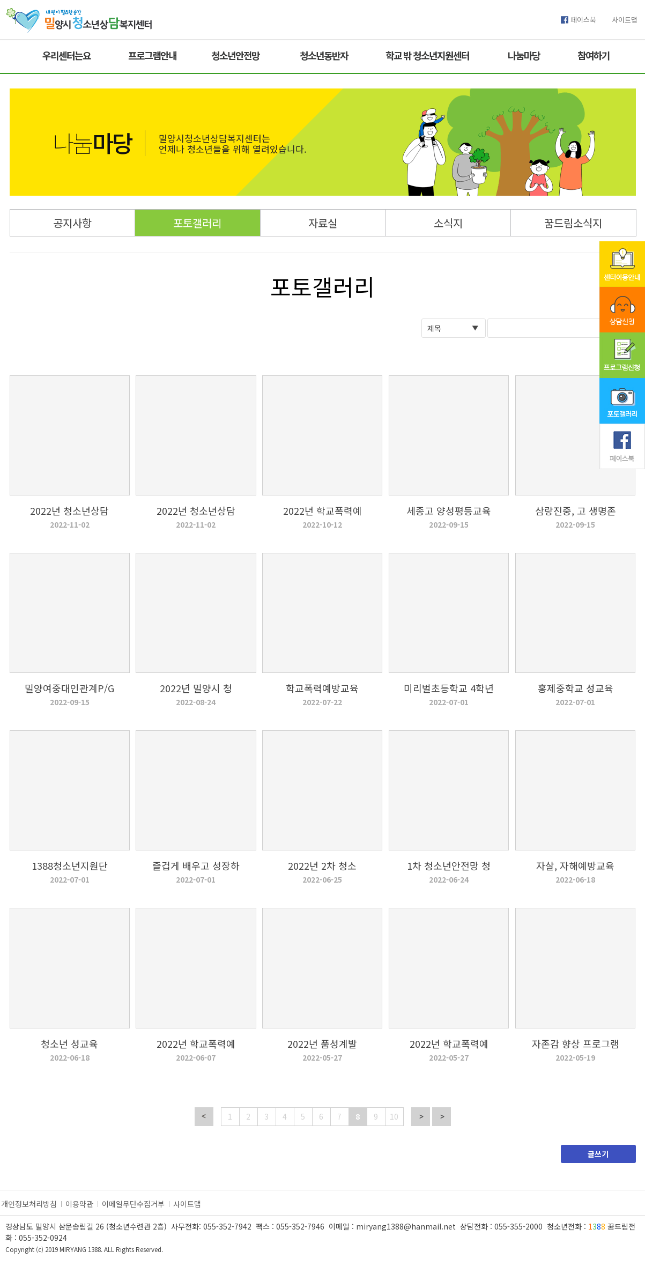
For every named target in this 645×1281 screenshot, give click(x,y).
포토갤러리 (197, 223)
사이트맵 (624, 19)
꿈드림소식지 (573, 223)
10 (394, 1116)
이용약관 (79, 1203)
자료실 (322, 223)
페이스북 (583, 19)
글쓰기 (598, 1154)
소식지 (448, 223)
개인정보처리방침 (29, 1203)
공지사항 (72, 223)
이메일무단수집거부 (133, 1203)
